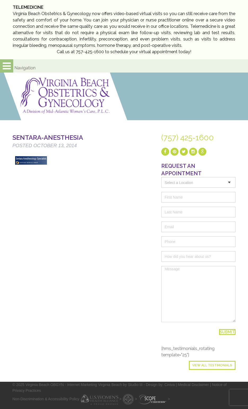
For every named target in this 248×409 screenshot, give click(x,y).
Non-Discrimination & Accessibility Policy (45, 399)
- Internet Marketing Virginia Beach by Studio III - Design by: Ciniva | (121, 385)
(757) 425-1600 (187, 137)
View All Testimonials (212, 365)
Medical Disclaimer (193, 385)
